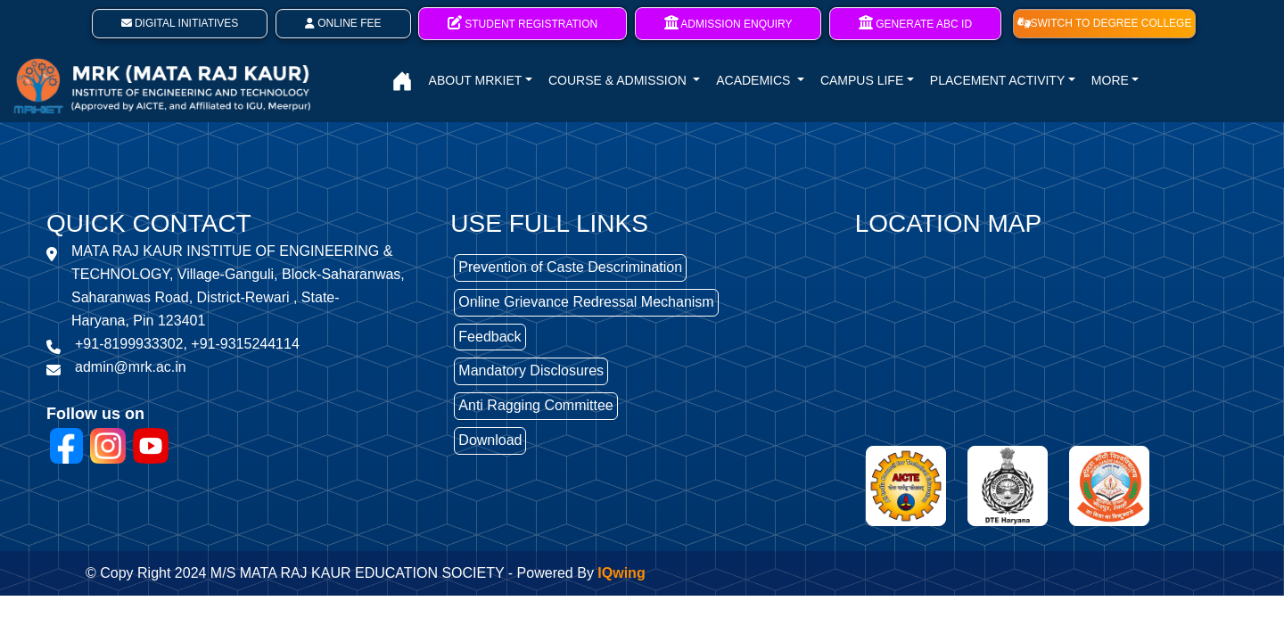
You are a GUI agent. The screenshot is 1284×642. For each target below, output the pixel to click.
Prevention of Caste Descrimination (570, 267)
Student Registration (522, 22)
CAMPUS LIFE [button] (861, 80)
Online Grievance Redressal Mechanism (585, 301)
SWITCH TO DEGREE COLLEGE (1104, 23)
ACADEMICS (755, 80)
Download (490, 440)
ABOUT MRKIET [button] (476, 80)
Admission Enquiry (728, 22)
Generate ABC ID (915, 22)
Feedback (489, 336)
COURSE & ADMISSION (619, 80)
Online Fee (343, 23)
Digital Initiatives (180, 23)
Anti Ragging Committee (535, 405)
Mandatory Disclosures (531, 370)
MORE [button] (1110, 80)
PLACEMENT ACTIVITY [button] (997, 80)
